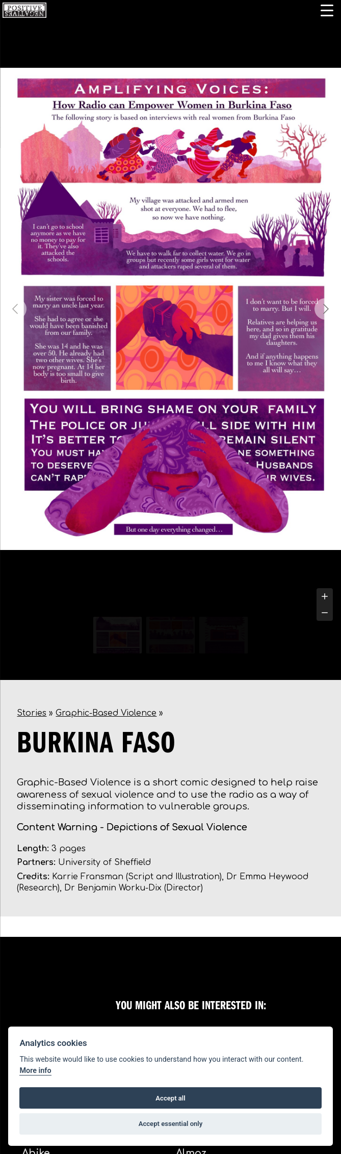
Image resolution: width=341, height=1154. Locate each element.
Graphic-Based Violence (106, 713)
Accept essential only (171, 1123)
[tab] (158, 605)
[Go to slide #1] (117, 635)
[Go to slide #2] (170, 635)
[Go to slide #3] (223, 635)
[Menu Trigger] (327, 10)
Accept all (170, 1098)
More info (35, 1070)
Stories (31, 713)
